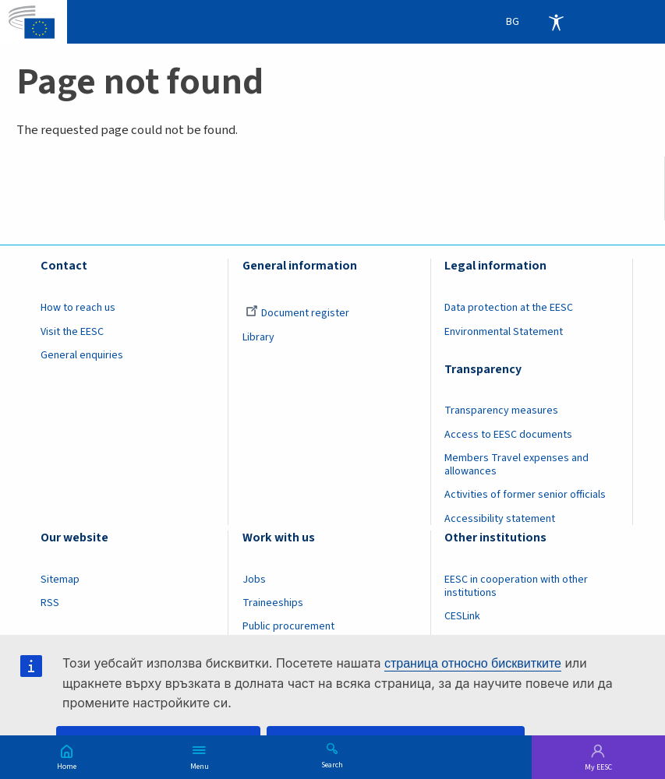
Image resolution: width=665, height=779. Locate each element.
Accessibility (556, 22)
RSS (50, 603)
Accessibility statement (499, 519)
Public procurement (288, 626)
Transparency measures (501, 410)
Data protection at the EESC (508, 307)
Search (332, 764)
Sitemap (60, 579)
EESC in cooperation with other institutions (516, 586)
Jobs (254, 579)
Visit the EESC (72, 332)
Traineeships (272, 603)
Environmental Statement (503, 332)
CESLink (462, 616)
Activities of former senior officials (525, 494)
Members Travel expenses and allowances (516, 464)
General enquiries (82, 355)
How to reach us (78, 307)
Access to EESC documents (508, 434)
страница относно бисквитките (472, 663)
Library (258, 337)
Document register (297, 313)
